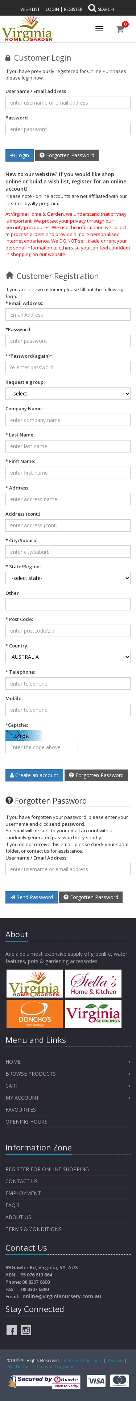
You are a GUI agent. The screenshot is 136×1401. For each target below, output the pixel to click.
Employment (23, 1193)
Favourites (21, 1109)
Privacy (115, 1360)
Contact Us (21, 1181)
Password (16, 117)
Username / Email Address (35, 857)
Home (13, 1061)
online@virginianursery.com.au (61, 1296)
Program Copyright (55, 1366)
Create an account (34, 775)
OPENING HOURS (26, 1121)
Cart (11, 1085)
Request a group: (25, 382)
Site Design (19, 1366)
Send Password (31, 897)
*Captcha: (16, 725)
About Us (18, 1217)
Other (12, 593)
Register (73, 9)
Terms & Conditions (33, 1229)
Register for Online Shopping (47, 1169)
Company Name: (24, 408)
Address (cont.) (22, 514)
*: (29, 356)
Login (52, 9)
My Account (22, 1097)
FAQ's (12, 1205)
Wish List (30, 9)
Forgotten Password (67, 155)
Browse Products (30, 1073)
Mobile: (13, 698)
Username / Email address (35, 91)
